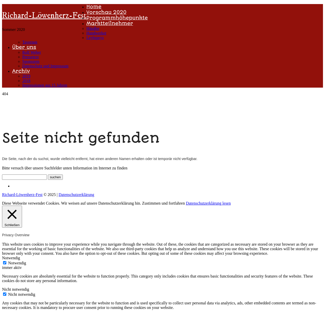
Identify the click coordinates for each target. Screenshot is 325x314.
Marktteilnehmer (109, 23)
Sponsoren (31, 61)
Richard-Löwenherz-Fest (44, 15)
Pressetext (30, 57)
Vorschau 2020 (106, 12)
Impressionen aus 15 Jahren (44, 85)
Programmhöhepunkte (117, 18)
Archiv (21, 71)
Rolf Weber (31, 52)
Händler (93, 28)
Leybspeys (95, 37)
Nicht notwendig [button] (15, 289)
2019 (26, 76)
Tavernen (29, 42)
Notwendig (17, 263)
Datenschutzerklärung (76, 194)
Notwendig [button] (11, 258)
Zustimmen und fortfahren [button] (163, 203)
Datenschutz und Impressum (45, 66)
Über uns (24, 47)
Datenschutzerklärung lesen (208, 203)
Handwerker (96, 33)
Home (94, 7)
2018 (26, 80)
